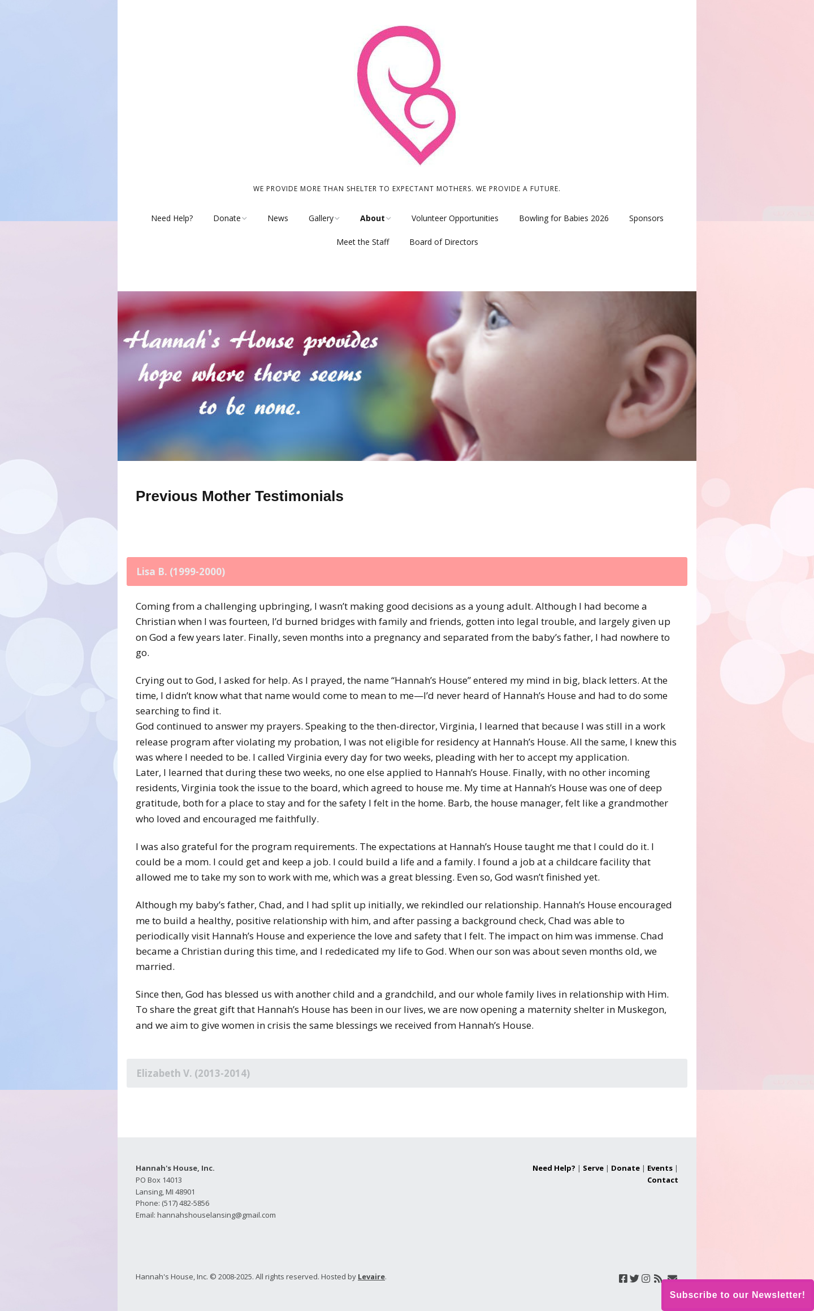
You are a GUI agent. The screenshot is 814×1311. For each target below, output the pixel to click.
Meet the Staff (362, 241)
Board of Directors (443, 241)
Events (660, 1168)
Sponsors (646, 218)
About (372, 218)
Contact (662, 1180)
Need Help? (172, 218)
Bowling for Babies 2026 (564, 218)
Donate (227, 218)
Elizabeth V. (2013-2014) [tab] (193, 1073)
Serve (593, 1168)
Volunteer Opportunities (455, 218)
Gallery (321, 218)
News (277, 218)
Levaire (371, 1276)
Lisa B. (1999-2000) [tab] (180, 571)
